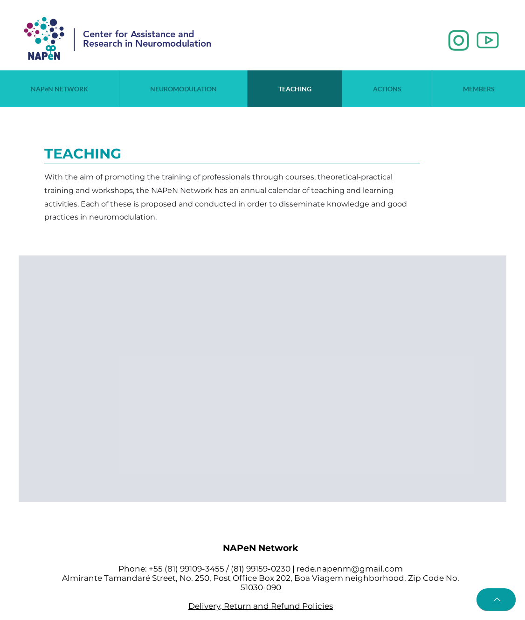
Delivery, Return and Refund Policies (260, 606)
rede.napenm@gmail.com (350, 568)
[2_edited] (488, 40)
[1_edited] (459, 40)
